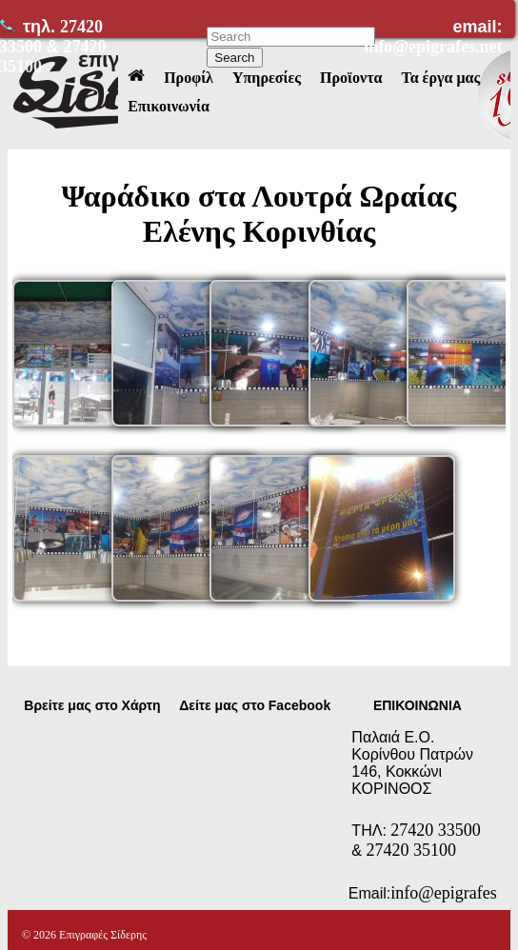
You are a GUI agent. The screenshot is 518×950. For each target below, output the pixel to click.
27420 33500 (435, 830)
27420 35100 (411, 850)
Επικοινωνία (168, 106)
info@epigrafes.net (433, 46)
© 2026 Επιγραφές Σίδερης (84, 934)
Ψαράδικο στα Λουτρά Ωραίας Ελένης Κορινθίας (259, 213)
